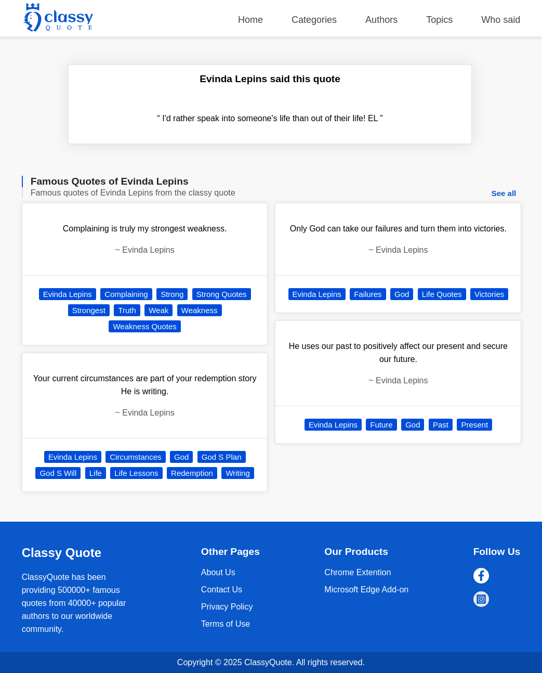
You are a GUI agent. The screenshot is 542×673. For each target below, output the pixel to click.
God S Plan (222, 456)
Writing (237, 473)
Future (381, 424)
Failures (367, 294)
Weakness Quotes (144, 326)
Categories (314, 20)
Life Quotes (442, 294)
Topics (439, 20)
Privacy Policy (227, 606)
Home (250, 20)
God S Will (57, 473)
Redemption (192, 473)
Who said (500, 20)
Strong (172, 294)
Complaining (126, 294)
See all (504, 193)
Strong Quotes (221, 294)
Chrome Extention (357, 572)
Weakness (199, 310)
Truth (127, 310)
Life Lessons (136, 473)
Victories (489, 294)
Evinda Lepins (67, 294)
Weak (158, 310)
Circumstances (135, 456)
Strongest (88, 310)
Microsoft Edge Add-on (366, 589)
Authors (381, 20)
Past (440, 424)
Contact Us (221, 589)
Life (95, 473)
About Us (218, 572)
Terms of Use (225, 623)
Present (474, 424)
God (181, 456)
